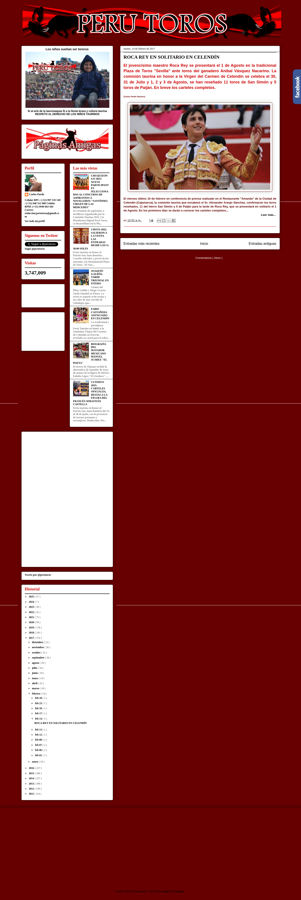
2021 (32, 617)
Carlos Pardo (36, 194)
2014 (32, 778)
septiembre (38, 657)
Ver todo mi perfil (35, 221)
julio (35, 667)
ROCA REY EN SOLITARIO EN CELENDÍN (172, 57)
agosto (36, 662)
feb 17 (39, 713)
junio (35, 673)
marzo (36, 688)
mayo (35, 678)
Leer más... (268, 214)
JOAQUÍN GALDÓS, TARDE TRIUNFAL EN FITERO (100, 277)
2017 (32, 637)
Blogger (179, 891)
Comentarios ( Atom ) (208, 258)
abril (35, 683)
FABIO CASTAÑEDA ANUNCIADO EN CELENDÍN (100, 313)
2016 (32, 768)
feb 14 (39, 718)
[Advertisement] (58, 844)
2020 (32, 622)
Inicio (204, 243)
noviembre (38, 647)
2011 (31, 793)
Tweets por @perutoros (38, 574)
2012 (32, 788)
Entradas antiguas (262, 243)
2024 (32, 601)
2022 (32, 612)
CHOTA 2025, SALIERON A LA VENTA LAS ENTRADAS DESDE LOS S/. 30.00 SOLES (91, 239)
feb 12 (39, 734)
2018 (32, 632)
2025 (32, 596)
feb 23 (39, 703)
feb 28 (39, 698)
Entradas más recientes (142, 243)
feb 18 (39, 708)
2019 (32, 627)
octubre (36, 652)
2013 (32, 783)
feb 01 (39, 755)
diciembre (38, 642)
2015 (32, 773)
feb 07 (39, 745)
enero (35, 761)
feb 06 (39, 750)
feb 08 (39, 739)
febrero (36, 693)
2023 (32, 606)
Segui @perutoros (35, 248)
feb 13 (39, 729)
